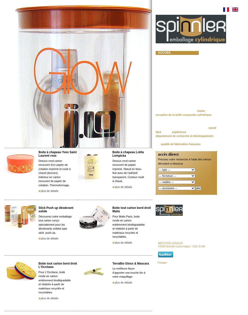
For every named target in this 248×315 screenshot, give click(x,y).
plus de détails (49, 190)
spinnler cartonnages (169, 59)
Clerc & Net (199, 246)
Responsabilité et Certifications (173, 84)
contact (165, 90)
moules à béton (171, 69)
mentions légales (170, 243)
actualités (167, 78)
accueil (164, 52)
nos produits (169, 65)
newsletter (168, 95)
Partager (162, 262)
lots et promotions (174, 74)
